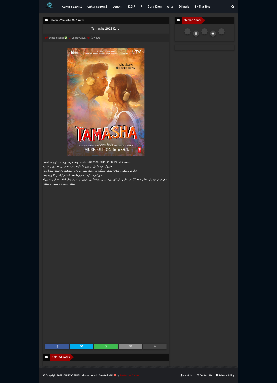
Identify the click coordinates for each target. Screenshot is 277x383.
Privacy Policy (225, 375)
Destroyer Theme (129, 375)
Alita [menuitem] (170, 6)
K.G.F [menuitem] (131, 6)
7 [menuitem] (141, 6)
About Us (186, 375)
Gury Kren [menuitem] (155, 6)
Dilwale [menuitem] (184, 6)
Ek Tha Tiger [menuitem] (203, 6)
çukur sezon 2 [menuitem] (97, 6)
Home (54, 20)
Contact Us (204, 375)
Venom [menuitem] (118, 6)
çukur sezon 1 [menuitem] (72, 6)
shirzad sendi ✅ (58, 37)
